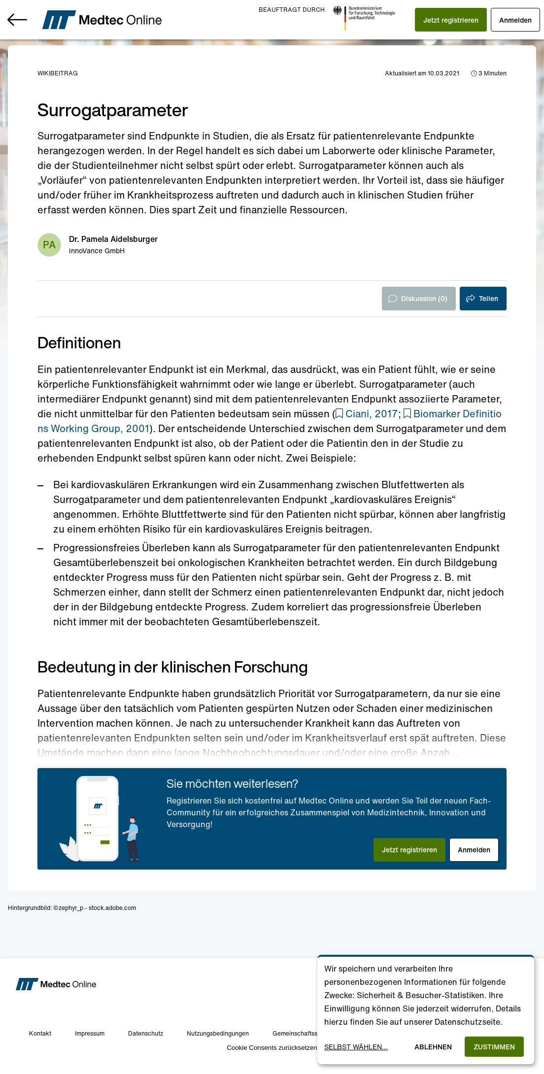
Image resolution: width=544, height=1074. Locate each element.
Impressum (89, 1033)
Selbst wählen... (356, 1046)
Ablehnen (433, 1046)
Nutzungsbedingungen (218, 1033)
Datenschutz (145, 1033)
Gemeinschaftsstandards (306, 1033)
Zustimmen (494, 1046)
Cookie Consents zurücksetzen (272, 1047)
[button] (451, 20)
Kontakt (40, 1033)
